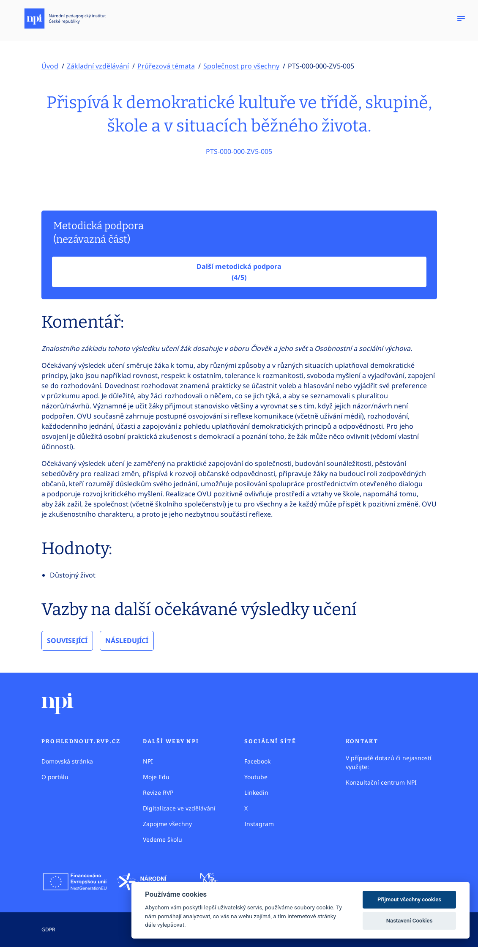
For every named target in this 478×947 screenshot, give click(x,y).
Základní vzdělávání (98, 66)
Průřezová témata (166, 66)
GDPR (48, 929)
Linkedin (256, 792)
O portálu (54, 777)
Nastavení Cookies (409, 920)
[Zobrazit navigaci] (461, 18)
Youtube (256, 777)
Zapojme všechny (167, 824)
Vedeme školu (162, 839)
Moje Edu (156, 777)
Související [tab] (67, 640)
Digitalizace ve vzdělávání (179, 808)
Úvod (49, 66)
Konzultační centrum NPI (381, 782)
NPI (148, 761)
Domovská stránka (67, 761)
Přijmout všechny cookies (409, 899)
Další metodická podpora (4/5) (239, 272)
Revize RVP (158, 792)
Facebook (257, 761)
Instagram (259, 824)
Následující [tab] (126, 640)
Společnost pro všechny (241, 66)
